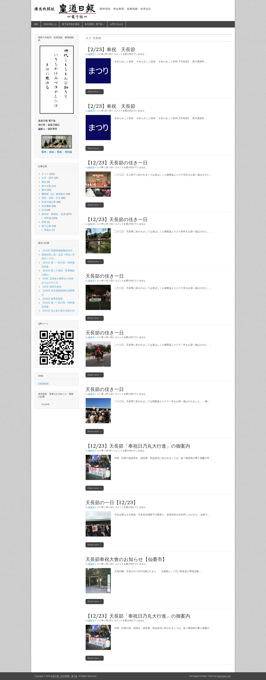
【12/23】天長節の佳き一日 (117, 163)
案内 (44, 190)
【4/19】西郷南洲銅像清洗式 (57, 250)
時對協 (47, 218)
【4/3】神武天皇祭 (51, 286)
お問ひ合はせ (116, 24)
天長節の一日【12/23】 (112, 502)
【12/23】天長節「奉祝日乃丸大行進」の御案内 (138, 446)
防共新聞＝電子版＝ (95, 24)
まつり (45, 174)
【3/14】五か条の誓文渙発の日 (58, 310)
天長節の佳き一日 (105, 276)
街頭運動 (46, 206)
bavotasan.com (224, 676)
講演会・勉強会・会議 (53, 214)
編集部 (91, 54)
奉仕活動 (46, 186)
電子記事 (46, 226)
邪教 (44, 222)
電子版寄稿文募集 (71, 24)
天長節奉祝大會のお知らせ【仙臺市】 (126, 559)
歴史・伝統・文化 (51, 197)
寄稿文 (47, 230)
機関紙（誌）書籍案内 (53, 194)
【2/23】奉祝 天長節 (110, 49)
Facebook (43, 383)
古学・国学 (47, 177)
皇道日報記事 (49, 202)
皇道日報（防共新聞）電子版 (64, 676)
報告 (44, 182)
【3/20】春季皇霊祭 (52, 298)
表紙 (36, 24)
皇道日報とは (50, 24)
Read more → (94, 91)
